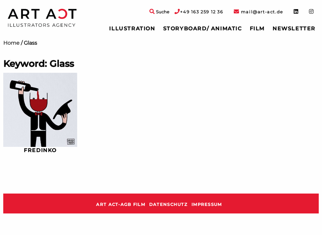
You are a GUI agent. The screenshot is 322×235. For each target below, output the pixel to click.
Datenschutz (168, 204)
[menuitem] (132, 29)
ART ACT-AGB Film (120, 204)
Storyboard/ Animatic (202, 28)
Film (257, 28)
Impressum (206, 204)
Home (11, 43)
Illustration (132, 28)
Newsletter (294, 28)
